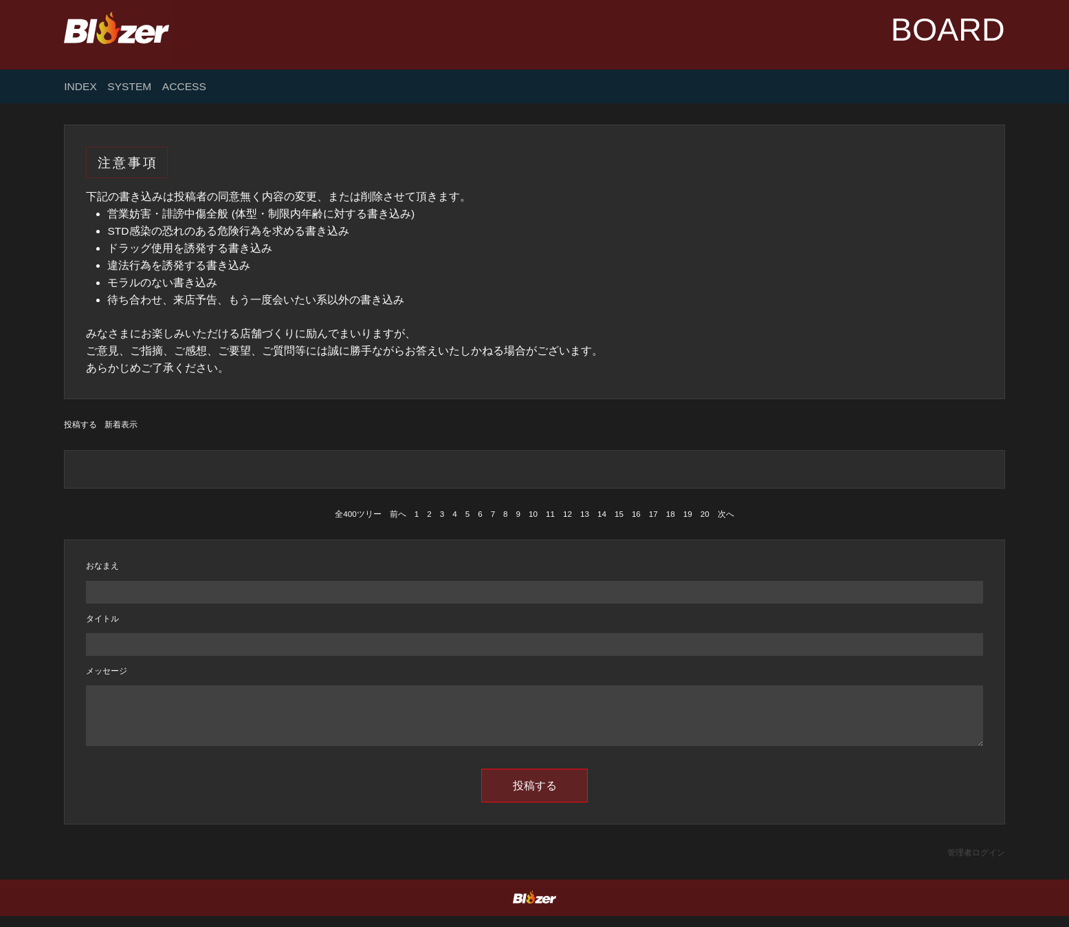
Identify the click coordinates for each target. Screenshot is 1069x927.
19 (687, 513)
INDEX (80, 86)
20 (705, 513)
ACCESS (184, 86)
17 (653, 513)
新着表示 (120, 424)
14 (601, 513)
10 (533, 513)
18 (670, 513)
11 (550, 513)
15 (619, 513)
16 (636, 513)
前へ (398, 513)
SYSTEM (129, 86)
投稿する (80, 424)
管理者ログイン (976, 863)
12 (567, 513)
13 (584, 513)
